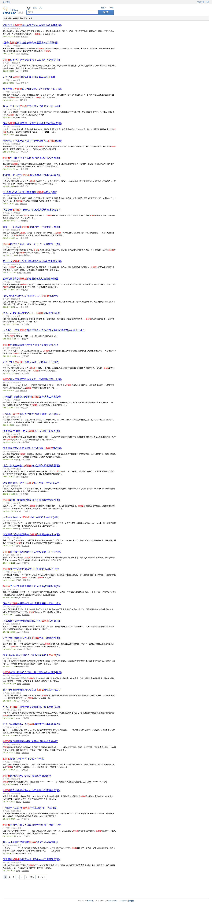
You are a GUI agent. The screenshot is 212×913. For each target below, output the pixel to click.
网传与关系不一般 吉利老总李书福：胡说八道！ (32, 603)
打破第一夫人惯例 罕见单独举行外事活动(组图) (31, 175)
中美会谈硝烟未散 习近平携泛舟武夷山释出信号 (32, 396)
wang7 (19, 255)
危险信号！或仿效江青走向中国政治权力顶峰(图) (32, 25)
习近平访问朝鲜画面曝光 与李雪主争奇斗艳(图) (31, 534)
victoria (20, 853)
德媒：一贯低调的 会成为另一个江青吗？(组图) (31, 227)
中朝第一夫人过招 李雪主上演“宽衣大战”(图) (30, 807)
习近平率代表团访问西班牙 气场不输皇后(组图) (31, 638)
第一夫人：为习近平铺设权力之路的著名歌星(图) (32, 261)
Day (17, 290)
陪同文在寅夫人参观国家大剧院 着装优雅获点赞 (32, 825)
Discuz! (90, 901)
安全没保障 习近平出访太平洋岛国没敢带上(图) (31, 655)
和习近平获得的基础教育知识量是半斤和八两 (30, 741)
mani (18, 770)
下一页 (40, 877)
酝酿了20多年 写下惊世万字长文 (23, 758)
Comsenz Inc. (113, 901)
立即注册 (200, 2)
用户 (41, 8)
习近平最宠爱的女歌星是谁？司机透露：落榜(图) (32, 448)
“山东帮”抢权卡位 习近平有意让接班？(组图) (30, 192)
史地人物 (25, 770)
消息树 (131, 901)
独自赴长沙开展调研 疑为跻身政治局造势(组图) (31, 158)
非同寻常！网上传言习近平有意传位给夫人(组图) (32, 140)
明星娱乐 (27, 255)
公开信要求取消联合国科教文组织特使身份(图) (31, 278)
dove (18, 54)
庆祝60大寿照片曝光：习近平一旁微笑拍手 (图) (31, 244)
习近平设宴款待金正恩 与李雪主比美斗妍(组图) (31, 724)
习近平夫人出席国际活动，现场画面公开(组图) (31, 362)
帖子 (28, 8)
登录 (207, 2)
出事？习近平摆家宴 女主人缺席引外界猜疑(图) (31, 60)
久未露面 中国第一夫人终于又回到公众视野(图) (31, 431)
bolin (18, 753)
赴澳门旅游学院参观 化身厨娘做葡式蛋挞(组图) (31, 500)
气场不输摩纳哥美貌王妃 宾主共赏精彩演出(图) (31, 586)
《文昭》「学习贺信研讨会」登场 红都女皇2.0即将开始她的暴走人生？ (44, 330)
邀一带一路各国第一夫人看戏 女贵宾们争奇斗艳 (32, 552)
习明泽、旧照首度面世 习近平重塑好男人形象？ (32, 414)
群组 (35, 8)
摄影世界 (25, 425)
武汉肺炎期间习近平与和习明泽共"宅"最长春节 (31, 483)
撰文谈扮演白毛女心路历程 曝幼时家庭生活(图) (31, 790)
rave (17, 37)
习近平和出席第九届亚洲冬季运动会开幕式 (29, 77)
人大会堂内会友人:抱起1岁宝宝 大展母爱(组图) (31, 517)
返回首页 (6, 2)
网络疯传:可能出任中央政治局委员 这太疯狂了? (31, 209)
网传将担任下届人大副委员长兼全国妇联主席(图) (32, 123)
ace (16, 117)
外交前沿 (24, 71)
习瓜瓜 (19, 580)
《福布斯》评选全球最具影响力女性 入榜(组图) (31, 620)
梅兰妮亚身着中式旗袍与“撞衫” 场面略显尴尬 (30, 842)
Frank (17, 83)
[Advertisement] (107, 888)
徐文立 (19, 784)
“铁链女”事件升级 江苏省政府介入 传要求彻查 (31, 296)
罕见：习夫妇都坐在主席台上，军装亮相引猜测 (31, 313)
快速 (103, 8)
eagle (17, 71)
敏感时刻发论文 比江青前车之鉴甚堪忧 (27, 776)
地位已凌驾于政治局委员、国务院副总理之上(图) (32, 379)
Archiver (123, 901)
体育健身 (24, 83)
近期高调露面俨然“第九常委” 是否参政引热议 (30, 345)
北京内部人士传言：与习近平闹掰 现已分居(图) (31, 465)
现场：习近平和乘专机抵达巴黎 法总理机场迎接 (32, 106)
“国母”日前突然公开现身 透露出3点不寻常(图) (30, 42)
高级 (111, 8)
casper (17, 425)
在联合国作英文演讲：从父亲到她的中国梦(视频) (32, 672)
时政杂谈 (24, 37)
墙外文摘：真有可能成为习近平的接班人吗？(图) (32, 89)
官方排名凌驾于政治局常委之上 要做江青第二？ (32, 689)
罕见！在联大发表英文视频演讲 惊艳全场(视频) (31, 707)
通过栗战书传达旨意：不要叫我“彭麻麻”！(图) (31, 569)
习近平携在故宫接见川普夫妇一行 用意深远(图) (31, 859)
